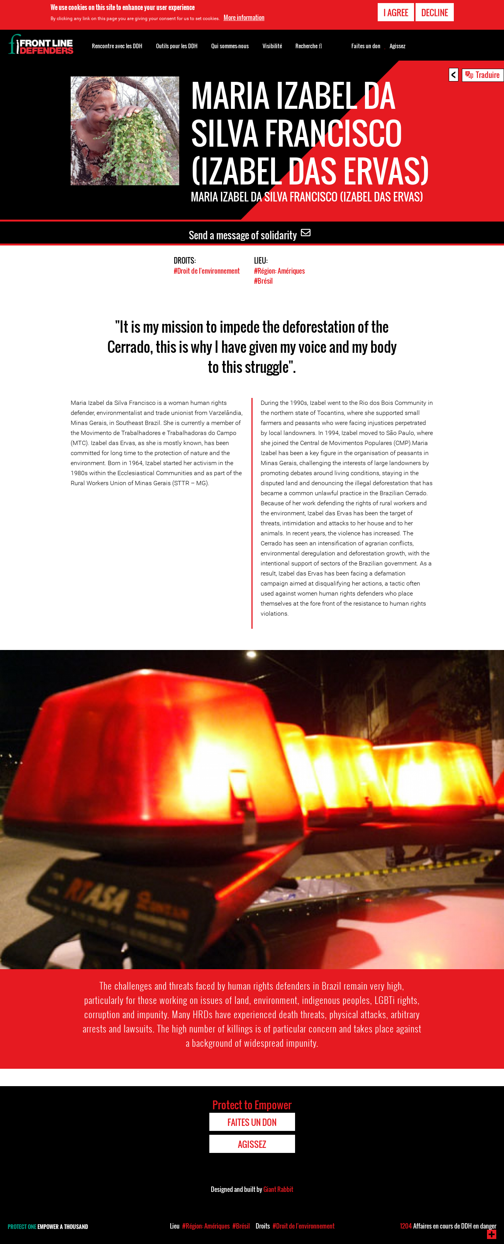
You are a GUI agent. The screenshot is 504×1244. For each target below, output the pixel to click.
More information (244, 17)
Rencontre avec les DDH (117, 46)
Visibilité (272, 46)
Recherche (308, 45)
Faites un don (365, 46)
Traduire (488, 74)
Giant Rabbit (278, 1188)
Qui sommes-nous (230, 46)
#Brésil (263, 280)
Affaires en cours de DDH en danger (448, 1225)
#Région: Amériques (279, 271)
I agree (396, 12)
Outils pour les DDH (176, 46)
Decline (434, 12)
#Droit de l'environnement (207, 271)
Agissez (398, 46)
